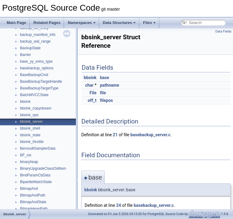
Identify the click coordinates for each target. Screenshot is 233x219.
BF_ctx (25, 155)
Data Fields (223, 31)
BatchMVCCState (34, 95)
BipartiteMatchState (36, 182)
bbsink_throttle (32, 142)
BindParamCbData (35, 175)
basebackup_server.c (150, 134)
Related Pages (46, 22)
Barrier (25, 55)
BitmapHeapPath (34, 209)
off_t (92, 100)
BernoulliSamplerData (38, 148)
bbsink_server (31, 122)
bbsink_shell (30, 128)
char (89, 85)
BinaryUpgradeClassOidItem (43, 168)
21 (115, 134)
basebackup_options (36, 68)
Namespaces (82, 22)
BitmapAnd (29, 188)
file (103, 92)
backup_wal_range (35, 41)
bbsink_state (30, 135)
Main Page (16, 22)
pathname (109, 85)
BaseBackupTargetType (39, 88)
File (92, 92)
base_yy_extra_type (36, 61)
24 (118, 205)
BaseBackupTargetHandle (41, 81)
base (104, 77)
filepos (106, 100)
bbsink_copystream (35, 108)
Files (149, 22)
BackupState (30, 48)
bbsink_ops (29, 115)
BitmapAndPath (32, 195)
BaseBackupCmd (34, 75)
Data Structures (119, 22)
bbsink (25, 101)
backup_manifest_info (38, 35)
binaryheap (29, 162)
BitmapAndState (33, 202)
